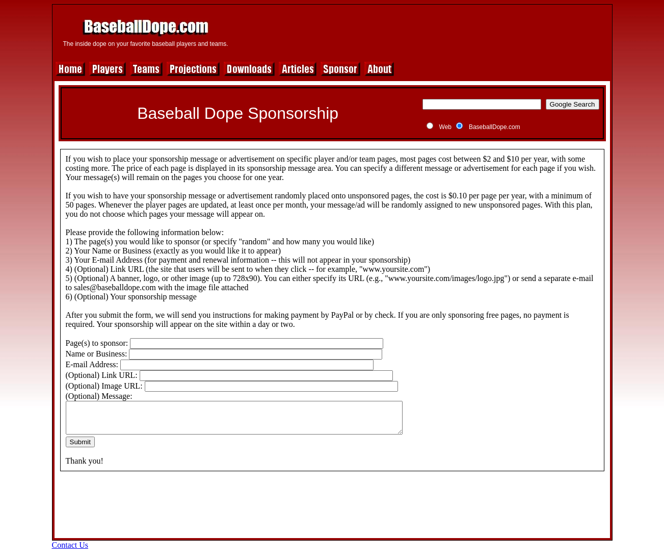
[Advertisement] (422, 32)
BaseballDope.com (494, 127)
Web (445, 127)
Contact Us (70, 551)
